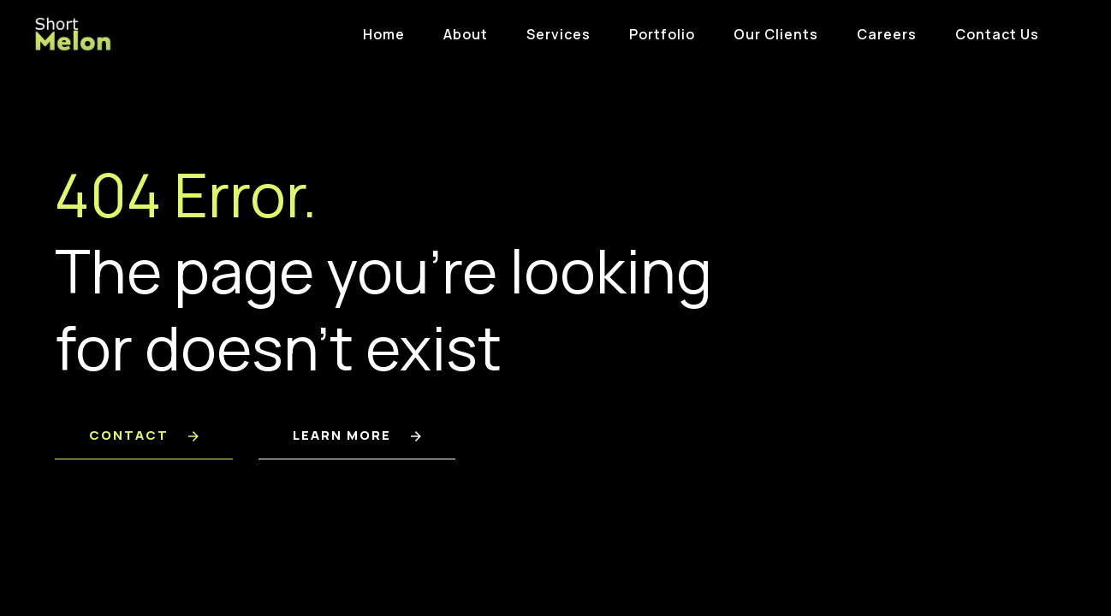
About (465, 34)
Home (384, 34)
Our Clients (776, 34)
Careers (887, 34)
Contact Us (997, 34)
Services (558, 34)
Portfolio (662, 34)
